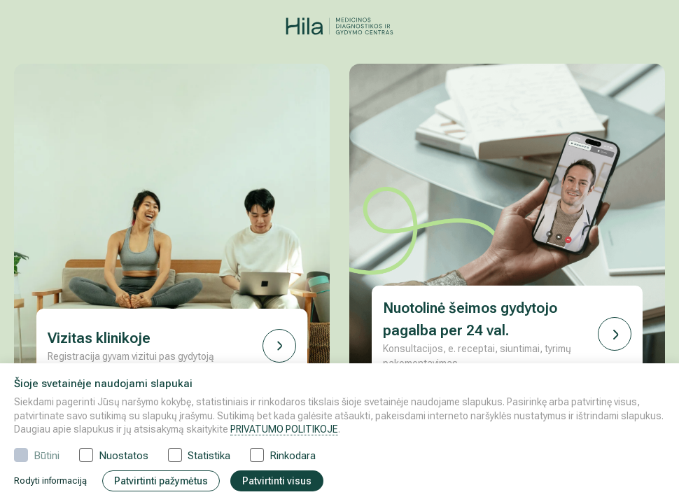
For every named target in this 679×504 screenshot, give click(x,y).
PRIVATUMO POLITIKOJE (284, 429)
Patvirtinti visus (277, 480)
